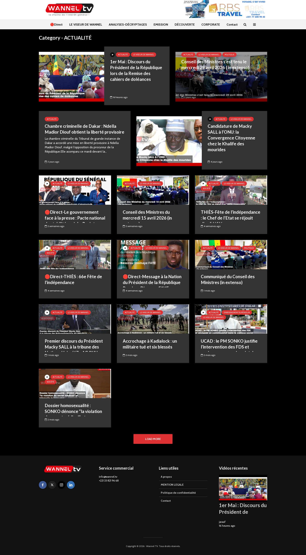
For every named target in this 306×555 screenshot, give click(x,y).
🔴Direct (56, 24)
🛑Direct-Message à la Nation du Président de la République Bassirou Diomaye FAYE (152, 282)
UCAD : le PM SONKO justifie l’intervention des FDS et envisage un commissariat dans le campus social (230, 349)
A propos (166, 476)
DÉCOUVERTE (185, 24)
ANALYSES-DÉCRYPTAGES (128, 24)
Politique (229, 54)
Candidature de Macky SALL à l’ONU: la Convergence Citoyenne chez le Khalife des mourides (231, 137)
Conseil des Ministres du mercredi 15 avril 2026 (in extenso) (147, 217)
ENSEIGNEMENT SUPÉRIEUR (237, 312)
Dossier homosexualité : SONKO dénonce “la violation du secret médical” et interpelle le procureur (73, 414)
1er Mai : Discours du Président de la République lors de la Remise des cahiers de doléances (136, 70)
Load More (153, 439)
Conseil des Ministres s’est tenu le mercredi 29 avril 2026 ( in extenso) (215, 64)
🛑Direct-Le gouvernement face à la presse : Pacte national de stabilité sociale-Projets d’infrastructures (75, 220)
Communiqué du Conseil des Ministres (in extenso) (228, 279)
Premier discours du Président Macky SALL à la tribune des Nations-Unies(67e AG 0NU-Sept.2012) (74, 349)
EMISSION (161, 24)
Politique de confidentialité (178, 492)
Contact (232, 24)
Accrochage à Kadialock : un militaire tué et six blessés (150, 343)
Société (206, 188)
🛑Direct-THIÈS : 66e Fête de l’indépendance (73, 279)
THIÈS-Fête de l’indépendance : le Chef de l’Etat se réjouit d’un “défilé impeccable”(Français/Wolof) (230, 220)
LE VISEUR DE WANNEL (85, 24)
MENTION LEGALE (172, 484)
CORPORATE (210, 24)
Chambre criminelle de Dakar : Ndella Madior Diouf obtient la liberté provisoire (84, 129)
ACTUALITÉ (123, 54)
